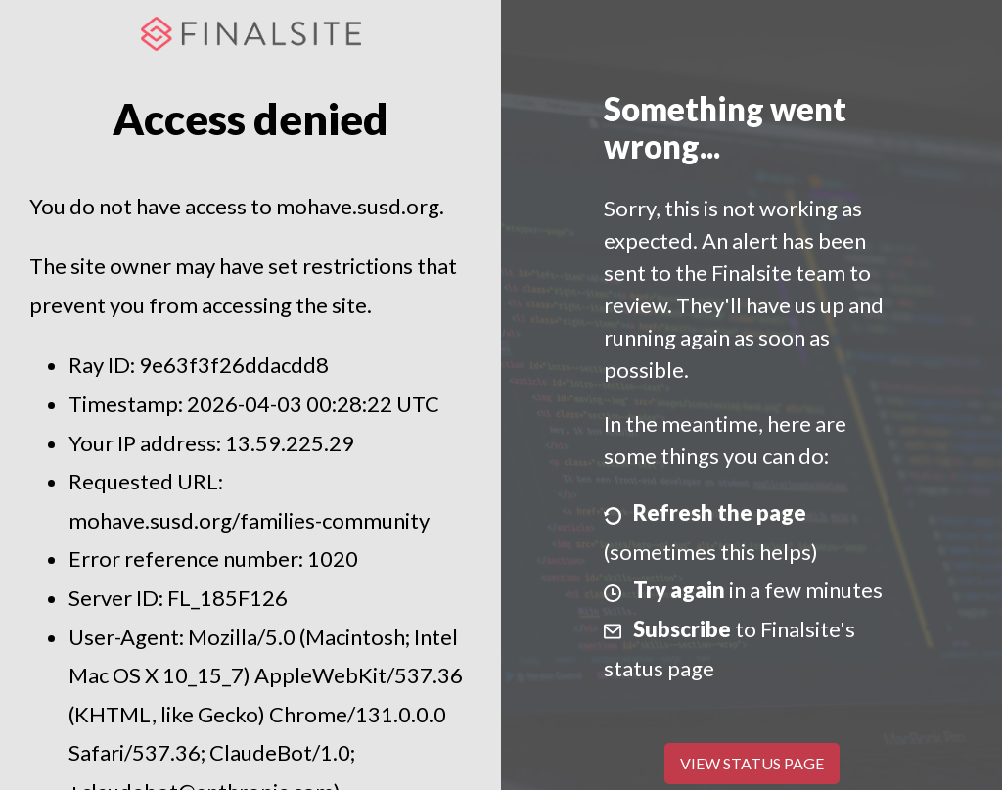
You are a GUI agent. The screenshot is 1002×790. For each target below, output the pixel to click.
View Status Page (752, 763)
